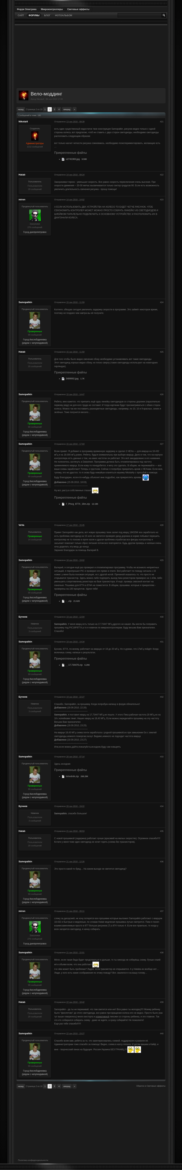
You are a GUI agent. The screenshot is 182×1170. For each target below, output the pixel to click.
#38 (161, 952)
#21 (161, 122)
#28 (161, 525)
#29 (161, 560)
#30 (161, 617)
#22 (161, 175)
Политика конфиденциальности (33, 1160)
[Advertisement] (91, 57)
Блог (47, 15)
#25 (161, 352)
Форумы (34, 15)
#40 (161, 1033)
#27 (161, 444)
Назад (21, 109)
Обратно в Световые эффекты (150, 1086)
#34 (161, 806)
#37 (161, 911)
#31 (161, 642)
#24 (161, 302)
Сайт (21, 15)
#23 (161, 199)
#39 (161, 1002)
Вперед (67, 109)
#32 (161, 697)
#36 (161, 861)
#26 (161, 394)
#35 (161, 831)
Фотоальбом (63, 15)
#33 (161, 757)
